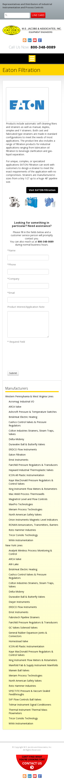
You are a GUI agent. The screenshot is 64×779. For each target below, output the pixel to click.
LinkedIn (30, 40)
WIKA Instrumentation (21, 540)
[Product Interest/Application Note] (28, 324)
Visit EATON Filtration (42, 190)
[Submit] (13, 373)
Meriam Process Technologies (25, 509)
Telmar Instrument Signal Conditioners (30, 704)
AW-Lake (14, 564)
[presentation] (20, 357)
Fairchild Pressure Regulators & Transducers (33, 464)
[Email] (28, 300)
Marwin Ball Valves (19, 670)
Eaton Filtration (17, 454)
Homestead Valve (18, 641)
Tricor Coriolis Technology (23, 535)
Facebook (40, 40)
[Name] (28, 257)
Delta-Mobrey (16, 439)
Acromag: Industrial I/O (21, 401)
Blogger (25, 40)
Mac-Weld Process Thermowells (26, 494)
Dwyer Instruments (19, 601)
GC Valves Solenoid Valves (23, 627)
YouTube (35, 40)
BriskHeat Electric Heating (23, 417)
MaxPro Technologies (21, 504)
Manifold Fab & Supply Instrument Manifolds (33, 665)
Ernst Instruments (18, 459)
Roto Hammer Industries (22, 530)
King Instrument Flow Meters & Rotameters (33, 488)
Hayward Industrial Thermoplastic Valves (31, 470)
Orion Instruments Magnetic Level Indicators (33, 519)
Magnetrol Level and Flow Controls (28, 499)
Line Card (38, 15)
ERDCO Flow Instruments (23, 449)
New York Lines (14, 545)
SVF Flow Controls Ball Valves (25, 699)
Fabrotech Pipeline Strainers (24, 617)
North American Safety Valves (25, 514)
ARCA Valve (15, 406)
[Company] (28, 286)
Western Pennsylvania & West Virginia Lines (29, 396)
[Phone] (28, 272)
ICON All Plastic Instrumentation (26, 475)
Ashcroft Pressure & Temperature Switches (33, 411)
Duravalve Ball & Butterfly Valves (27, 444)
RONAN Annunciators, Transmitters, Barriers (33, 524)
